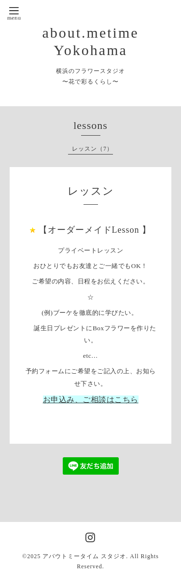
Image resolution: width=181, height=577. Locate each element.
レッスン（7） (92, 148)
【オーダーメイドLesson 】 (95, 230)
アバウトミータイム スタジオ (84, 556)
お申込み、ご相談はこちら (91, 399)
